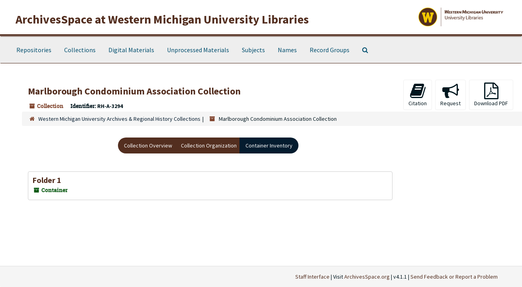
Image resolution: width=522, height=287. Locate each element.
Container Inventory (268, 145)
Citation (417, 95)
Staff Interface (312, 276)
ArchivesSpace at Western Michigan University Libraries (162, 19)
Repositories (33, 50)
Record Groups (329, 50)
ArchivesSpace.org (367, 276)
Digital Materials (131, 50)
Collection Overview (148, 145)
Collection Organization (209, 145)
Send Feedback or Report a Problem (454, 276)
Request (450, 95)
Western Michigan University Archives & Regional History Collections (119, 118)
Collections (80, 50)
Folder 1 (46, 180)
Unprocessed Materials (198, 50)
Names (287, 50)
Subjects (253, 50)
